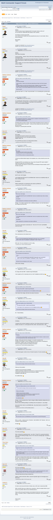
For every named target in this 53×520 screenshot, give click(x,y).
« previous (47, 19)
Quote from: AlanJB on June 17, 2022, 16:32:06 (23, 286)
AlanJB (4, 171)
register (14, 7)
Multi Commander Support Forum (13, 3)
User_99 (4, 131)
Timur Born (5, 442)
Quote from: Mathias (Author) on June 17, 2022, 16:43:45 (24, 301)
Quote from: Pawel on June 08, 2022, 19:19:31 (23, 116)
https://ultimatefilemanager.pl (29, 45)
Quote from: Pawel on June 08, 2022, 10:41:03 (23, 78)
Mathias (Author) (6, 74)
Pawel (3, 26)
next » (50, 19)
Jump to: (40, 509)
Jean (3, 317)
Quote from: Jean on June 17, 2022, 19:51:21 (22, 332)
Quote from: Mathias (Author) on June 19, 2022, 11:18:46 (24, 414)
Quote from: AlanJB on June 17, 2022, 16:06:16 (23, 251)
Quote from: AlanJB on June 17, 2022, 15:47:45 (23, 191)
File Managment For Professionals (41, 2)
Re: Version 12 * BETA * (21, 26)
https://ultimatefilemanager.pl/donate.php (25, 46)
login (11, 7)
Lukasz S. (4, 482)
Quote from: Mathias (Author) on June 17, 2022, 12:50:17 (24, 445)
